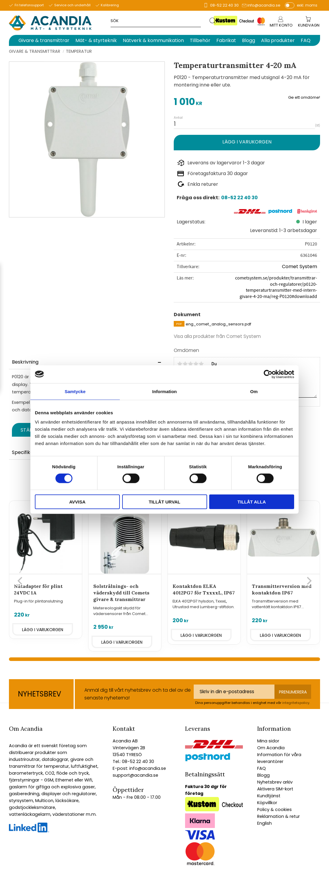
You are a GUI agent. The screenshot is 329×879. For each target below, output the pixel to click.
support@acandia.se (135, 775)
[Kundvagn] (308, 25)
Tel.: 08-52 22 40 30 (133, 761)
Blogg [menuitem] (248, 40)
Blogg (263, 775)
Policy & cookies (274, 809)
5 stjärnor (201, 364)
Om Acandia (271, 748)
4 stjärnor (195, 364)
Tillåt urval (164, 501)
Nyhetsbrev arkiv (275, 782)
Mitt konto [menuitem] (281, 25)
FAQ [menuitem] (306, 40)
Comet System (299, 266)
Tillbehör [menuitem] (200, 40)
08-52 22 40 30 (224, 5)
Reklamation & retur (278, 816)
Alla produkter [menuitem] (278, 40)
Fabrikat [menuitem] (226, 40)
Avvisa (77, 501)
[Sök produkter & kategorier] (160, 20)
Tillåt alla (252, 501)
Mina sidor (268, 741)
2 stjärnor (185, 364)
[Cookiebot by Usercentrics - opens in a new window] (268, 374)
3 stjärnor (190, 364)
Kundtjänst (268, 796)
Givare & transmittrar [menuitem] (43, 40)
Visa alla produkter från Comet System (217, 336)
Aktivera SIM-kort (275, 789)
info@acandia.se (263, 5)
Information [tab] (164, 391)
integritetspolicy (295, 702)
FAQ (261, 768)
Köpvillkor (267, 803)
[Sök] (212, 20)
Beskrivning (25, 362)
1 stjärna (179, 364)
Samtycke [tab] (75, 391)
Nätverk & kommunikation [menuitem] (153, 40)
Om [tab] (253, 391)
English (264, 823)
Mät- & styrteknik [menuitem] (96, 40)
